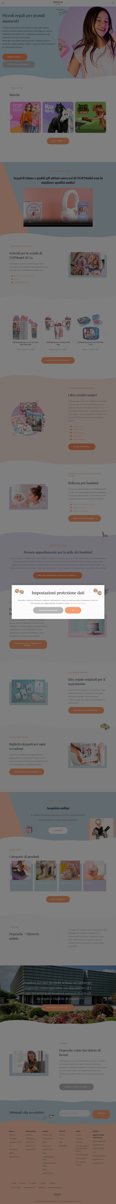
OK (73, 610)
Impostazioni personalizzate (48, 610)
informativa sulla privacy (77, 603)
